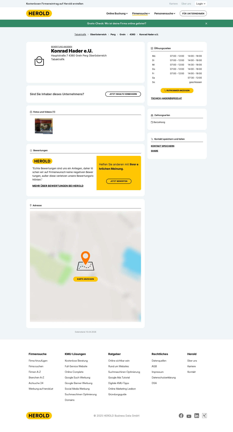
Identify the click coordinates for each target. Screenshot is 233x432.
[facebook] (181, 418)
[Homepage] (39, 13)
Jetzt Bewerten (118, 181)
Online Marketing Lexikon (122, 388)
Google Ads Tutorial (119, 377)
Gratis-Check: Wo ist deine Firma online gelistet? (116, 23)
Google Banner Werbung (78, 383)
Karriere (173, 3)
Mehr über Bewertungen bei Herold (57, 185)
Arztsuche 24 (36, 383)
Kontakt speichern (162, 146)
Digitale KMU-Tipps (118, 383)
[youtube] (189, 418)
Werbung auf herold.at (41, 388)
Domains (69, 399)
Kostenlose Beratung (76, 360)
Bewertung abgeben (61, 47)
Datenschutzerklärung (164, 377)
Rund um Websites (118, 366)
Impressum (158, 371)
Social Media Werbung (77, 388)
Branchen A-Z (36, 377)
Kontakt (191, 371)
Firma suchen (36, 366)
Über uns (186, 3)
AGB (154, 366)
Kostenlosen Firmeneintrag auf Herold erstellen (54, 3)
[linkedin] (196, 418)
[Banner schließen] (206, 23)
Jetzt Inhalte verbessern (123, 94)
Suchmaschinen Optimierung (81, 394)
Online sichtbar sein (119, 360)
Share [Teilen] (154, 150)
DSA (154, 383)
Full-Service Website (76, 366)
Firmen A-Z (35, 371)
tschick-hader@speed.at (166, 98)
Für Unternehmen (193, 13)
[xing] (204, 418)
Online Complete (74, 371)
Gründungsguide (117, 394)
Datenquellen (159, 360)
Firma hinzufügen (38, 360)
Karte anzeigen (85, 279)
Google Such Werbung (77, 377)
